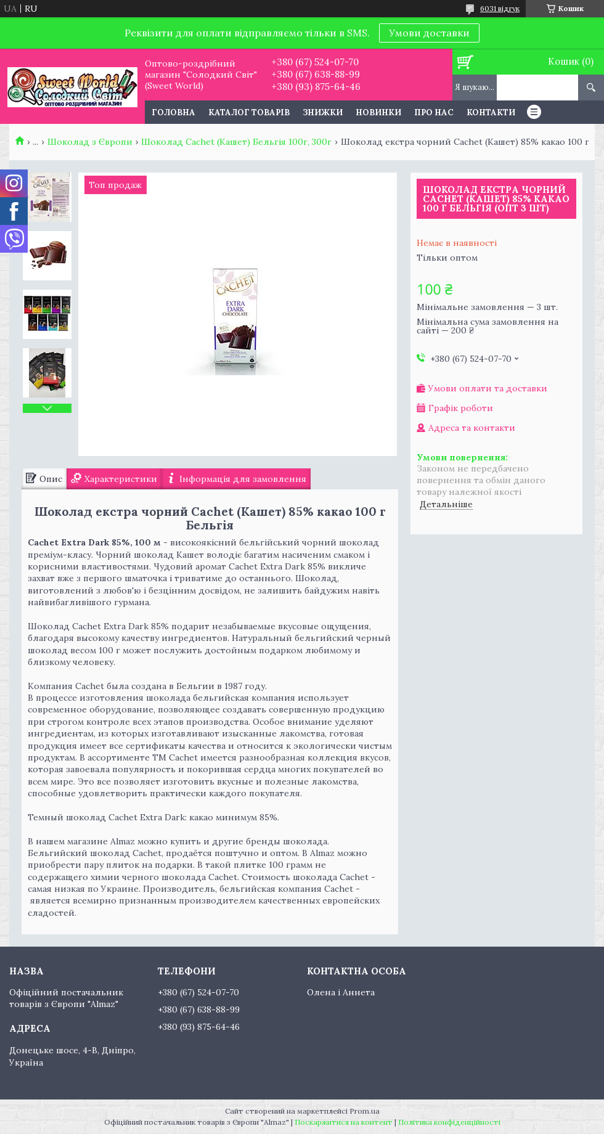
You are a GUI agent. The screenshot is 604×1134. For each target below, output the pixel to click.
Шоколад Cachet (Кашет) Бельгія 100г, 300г (236, 141)
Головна (173, 112)
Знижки (323, 112)
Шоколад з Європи (90, 141)
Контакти (491, 112)
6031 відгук (500, 8)
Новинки (378, 112)
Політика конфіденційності (449, 1122)
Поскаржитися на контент (344, 1122)
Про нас (434, 112)
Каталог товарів (249, 112)
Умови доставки (429, 33)
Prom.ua (364, 1111)
